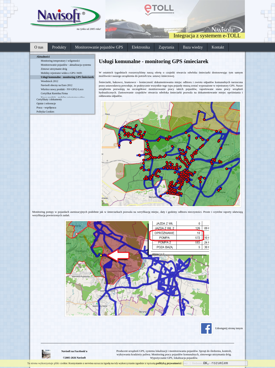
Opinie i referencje (46, 103)
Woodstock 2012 (49, 81)
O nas (38, 47)
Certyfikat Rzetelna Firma (54, 93)
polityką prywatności (168, 363)
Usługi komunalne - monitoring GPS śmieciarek (153, 61)
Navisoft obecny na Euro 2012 (56, 85)
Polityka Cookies (45, 111)
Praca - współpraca (46, 107)
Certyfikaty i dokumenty (49, 99)
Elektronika (141, 47)
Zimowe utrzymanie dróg (54, 68)
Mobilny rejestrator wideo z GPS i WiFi (61, 73)
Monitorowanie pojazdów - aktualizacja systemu (66, 64)
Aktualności (43, 56)
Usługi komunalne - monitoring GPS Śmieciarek (67, 77)
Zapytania (166, 47)
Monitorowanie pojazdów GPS (99, 47)
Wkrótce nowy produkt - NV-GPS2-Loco (62, 89)
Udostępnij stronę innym (221, 328)
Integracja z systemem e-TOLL (207, 35)
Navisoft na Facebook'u (74, 351)
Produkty (59, 47)
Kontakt (218, 47)
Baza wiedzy (193, 47)
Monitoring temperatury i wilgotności (60, 60)
